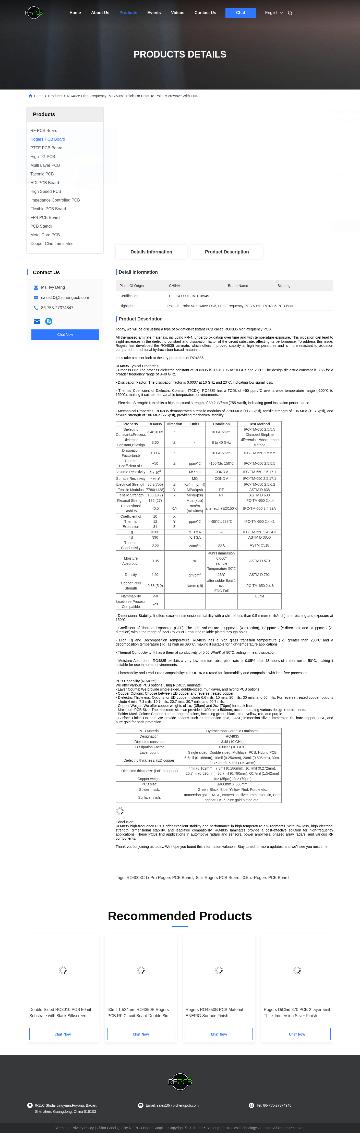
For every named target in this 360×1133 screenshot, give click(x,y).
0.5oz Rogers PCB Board (266, 877)
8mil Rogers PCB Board (217, 877)
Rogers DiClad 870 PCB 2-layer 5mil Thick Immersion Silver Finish (297, 1012)
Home (75, 12)
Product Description (227, 251)
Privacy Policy (82, 1128)
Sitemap (60, 1128)
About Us (100, 12)
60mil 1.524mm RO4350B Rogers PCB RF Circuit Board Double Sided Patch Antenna (140, 1013)
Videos (177, 12)
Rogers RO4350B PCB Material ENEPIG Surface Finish (214, 1012)
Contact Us (205, 12)
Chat (240, 12)
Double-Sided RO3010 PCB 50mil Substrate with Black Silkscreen (60, 1012)
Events (154, 12)
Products (128, 12)
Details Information (151, 251)
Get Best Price (258, 226)
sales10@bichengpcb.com (65, 297)
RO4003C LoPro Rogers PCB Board (160, 877)
